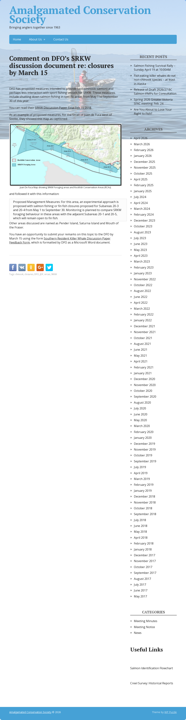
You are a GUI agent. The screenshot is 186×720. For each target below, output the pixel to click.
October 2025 (143, 174)
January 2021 (143, 373)
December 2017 (144, 555)
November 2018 (145, 502)
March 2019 (142, 479)
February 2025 (143, 185)
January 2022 (143, 320)
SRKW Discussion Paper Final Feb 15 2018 (63, 108)
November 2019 (145, 449)
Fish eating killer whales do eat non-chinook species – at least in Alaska (155, 80)
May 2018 (140, 532)
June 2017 (140, 590)
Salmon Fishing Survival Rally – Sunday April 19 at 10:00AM (154, 68)
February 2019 (143, 485)
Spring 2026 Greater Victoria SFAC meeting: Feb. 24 (153, 102)
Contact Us (60, 39)
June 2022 (140, 297)
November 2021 (145, 332)
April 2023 (140, 256)
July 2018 (140, 520)
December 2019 (144, 444)
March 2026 (142, 144)
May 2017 (140, 596)
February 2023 (143, 267)
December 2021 (144, 326)
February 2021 (143, 367)
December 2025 (144, 162)
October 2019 (143, 455)
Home (17, 39)
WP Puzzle (170, 712)
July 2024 (140, 197)
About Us (35, 39)
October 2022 (143, 285)
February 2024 (143, 214)
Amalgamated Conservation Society (80, 14)
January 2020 (143, 438)
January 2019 (143, 491)
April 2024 (140, 203)
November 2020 (145, 385)
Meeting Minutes (145, 621)
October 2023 (143, 226)
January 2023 (143, 273)
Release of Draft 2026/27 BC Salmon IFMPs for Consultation (155, 92)
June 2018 (140, 526)
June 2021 (140, 350)
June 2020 (140, 414)
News (34, 79)
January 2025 (143, 191)
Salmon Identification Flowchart (151, 668)
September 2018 (145, 514)
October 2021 (143, 338)
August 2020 (142, 403)
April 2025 (140, 179)
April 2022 (140, 303)
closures (29, 274)
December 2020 (144, 379)
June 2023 (140, 244)
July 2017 (140, 585)
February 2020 (143, 432)
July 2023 (140, 238)
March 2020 (142, 426)
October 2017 (143, 567)
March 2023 (142, 261)
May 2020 (140, 420)
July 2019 (140, 467)
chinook (19, 274)
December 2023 (144, 220)
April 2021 (140, 361)
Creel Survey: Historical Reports (151, 683)
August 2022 (142, 291)
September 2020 (145, 397)
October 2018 (143, 508)
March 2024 (142, 209)
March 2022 (142, 309)
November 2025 (145, 168)
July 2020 (140, 408)
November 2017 (145, 561)
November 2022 (145, 279)
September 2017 (145, 573)
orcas (47, 274)
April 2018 (140, 538)
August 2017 (142, 579)
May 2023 (140, 250)
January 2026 (143, 156)
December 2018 (144, 496)
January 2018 (143, 549)
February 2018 (143, 543)
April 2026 (140, 138)
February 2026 (143, 150)
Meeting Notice (144, 627)
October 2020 (143, 391)
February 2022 (143, 314)
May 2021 (140, 356)
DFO (36, 274)
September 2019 (145, 461)
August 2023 (142, 232)
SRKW (54, 274)
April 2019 (140, 473)
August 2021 (142, 344)
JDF (41, 274)
